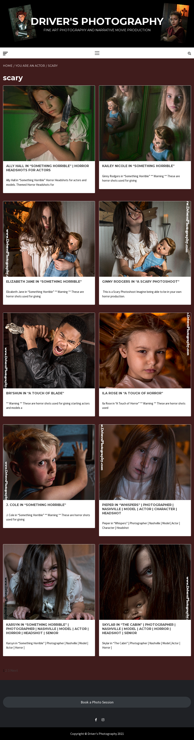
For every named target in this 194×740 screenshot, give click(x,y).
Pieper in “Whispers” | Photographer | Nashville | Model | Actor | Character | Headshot (139, 509)
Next (14, 670)
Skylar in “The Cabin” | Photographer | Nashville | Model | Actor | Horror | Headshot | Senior (139, 629)
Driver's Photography (97, 21)
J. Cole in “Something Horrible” (36, 505)
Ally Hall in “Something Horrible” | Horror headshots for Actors (47, 168)
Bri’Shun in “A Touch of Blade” (35, 393)
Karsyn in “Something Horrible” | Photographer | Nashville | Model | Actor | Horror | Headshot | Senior (47, 629)
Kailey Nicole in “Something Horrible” (138, 166)
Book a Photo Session (97, 702)
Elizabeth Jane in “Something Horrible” (44, 281)
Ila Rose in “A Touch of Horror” (132, 393)
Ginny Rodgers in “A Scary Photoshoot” (140, 281)
